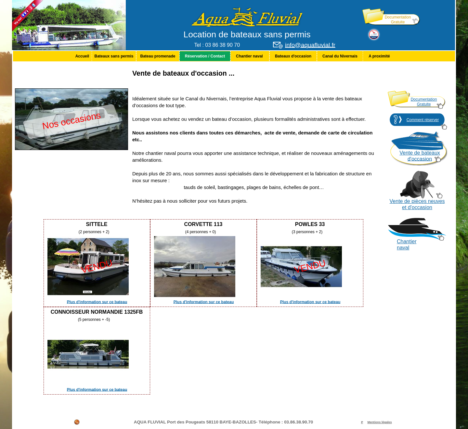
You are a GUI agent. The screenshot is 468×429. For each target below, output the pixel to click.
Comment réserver (423, 120)
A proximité (379, 56)
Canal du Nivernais (340, 56)
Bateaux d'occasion (293, 56)
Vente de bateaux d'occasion (419, 156)
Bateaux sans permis (113, 56)
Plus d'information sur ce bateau (97, 301)
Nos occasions (72, 120)
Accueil (82, 56)
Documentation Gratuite (398, 19)
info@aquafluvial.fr (310, 45)
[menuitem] (82, 56)
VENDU (97, 266)
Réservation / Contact (205, 56)
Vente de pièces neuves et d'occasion (417, 204)
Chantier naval (250, 56)
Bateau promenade (157, 56)
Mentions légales (379, 422)
